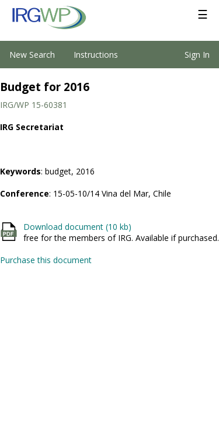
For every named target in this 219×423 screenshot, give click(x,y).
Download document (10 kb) (77, 226)
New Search (32, 54)
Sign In (197, 54)
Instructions (96, 54)
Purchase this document (46, 259)
